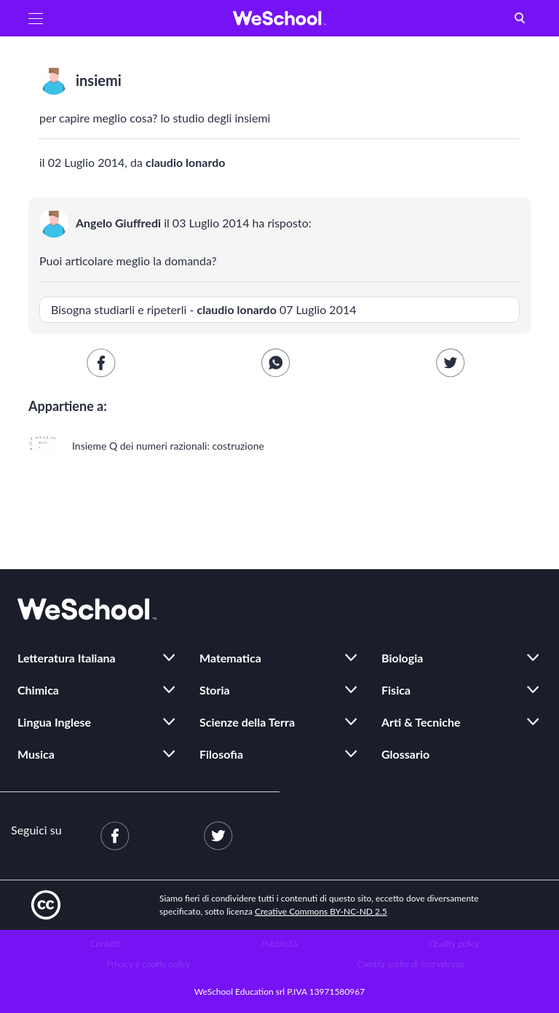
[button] (35, 18)
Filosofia (221, 754)
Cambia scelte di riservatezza (410, 963)
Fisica (396, 690)
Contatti (105, 943)
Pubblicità (280, 943)
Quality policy (454, 943)
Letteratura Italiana (66, 658)
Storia (214, 690)
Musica (36, 754)
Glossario (405, 754)
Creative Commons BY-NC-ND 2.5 (321, 911)
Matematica (230, 658)
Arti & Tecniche (421, 722)
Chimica (38, 690)
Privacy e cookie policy (149, 963)
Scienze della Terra (247, 722)
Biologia (402, 658)
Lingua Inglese (54, 722)
